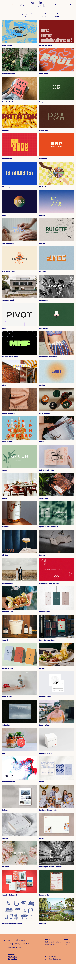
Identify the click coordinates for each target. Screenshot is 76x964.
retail (31, 14)
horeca (19, 14)
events (38, 14)
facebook (67, 944)
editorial (51, 14)
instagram (67, 942)
